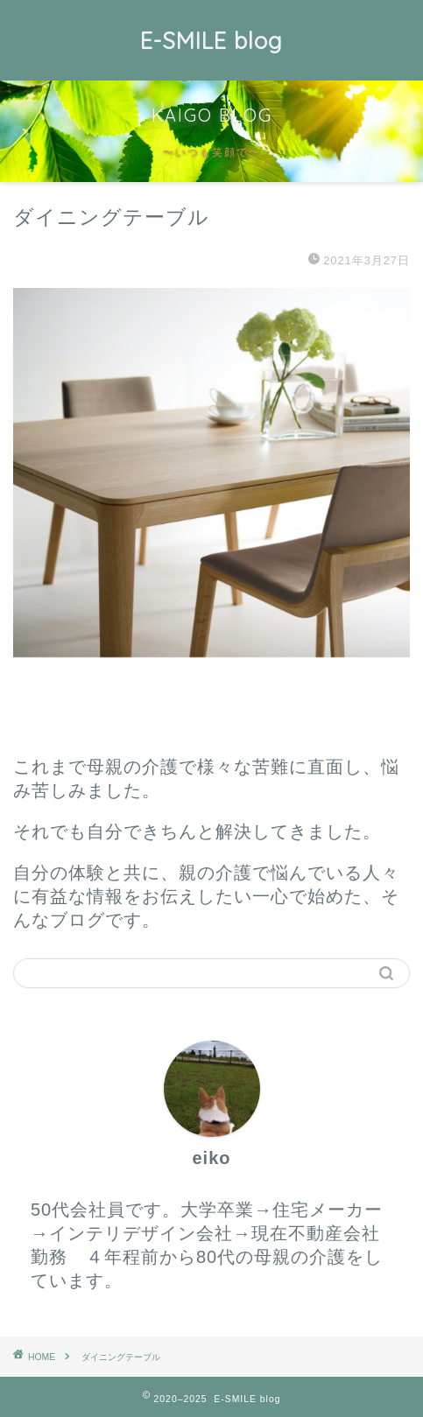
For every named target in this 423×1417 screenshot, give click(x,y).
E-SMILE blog (211, 40)
